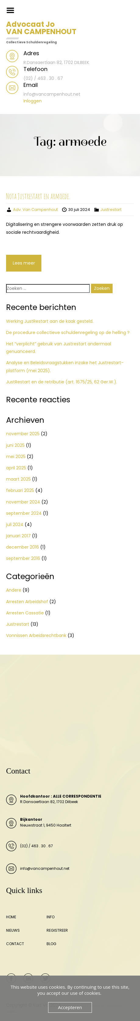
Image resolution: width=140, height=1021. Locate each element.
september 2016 (23, 558)
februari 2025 (20, 490)
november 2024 (23, 502)
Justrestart (110, 209)
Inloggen (32, 101)
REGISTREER (57, 930)
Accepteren (70, 1007)
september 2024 (24, 513)
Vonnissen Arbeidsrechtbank (36, 635)
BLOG (51, 943)
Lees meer (24, 263)
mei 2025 (16, 457)
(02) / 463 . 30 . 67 (36, 845)
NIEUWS (13, 930)
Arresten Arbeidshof (27, 602)
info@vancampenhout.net (44, 868)
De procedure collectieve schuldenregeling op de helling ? (68, 332)
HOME (11, 917)
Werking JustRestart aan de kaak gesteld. (49, 321)
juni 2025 (15, 445)
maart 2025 (18, 479)
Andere (13, 590)
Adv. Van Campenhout (35, 209)
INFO (50, 917)
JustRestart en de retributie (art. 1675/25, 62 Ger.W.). (61, 382)
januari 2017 (18, 536)
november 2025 (23, 434)
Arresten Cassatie (25, 613)
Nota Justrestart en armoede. (38, 196)
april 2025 (16, 468)
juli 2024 (14, 524)
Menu (12, 10)
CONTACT (15, 943)
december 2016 (22, 547)
